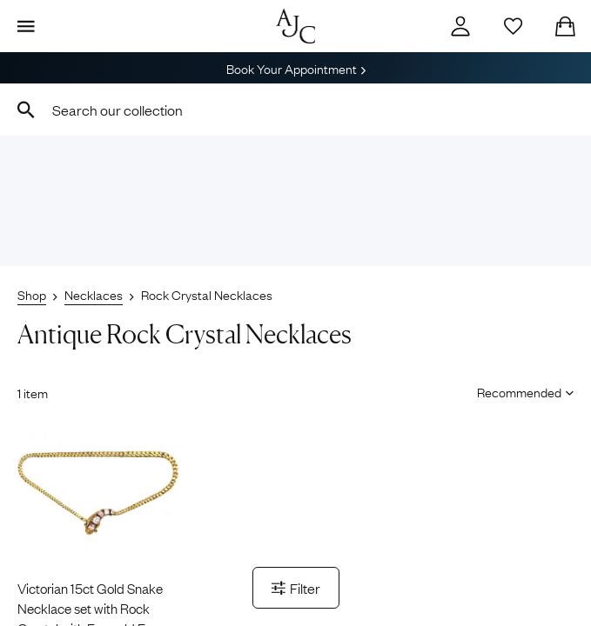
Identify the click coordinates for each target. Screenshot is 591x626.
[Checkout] (565, 26)
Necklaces (93, 293)
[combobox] (295, 109)
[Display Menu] (26, 26)
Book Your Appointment (296, 67)
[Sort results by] (519, 391)
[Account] (460, 26)
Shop (31, 293)
